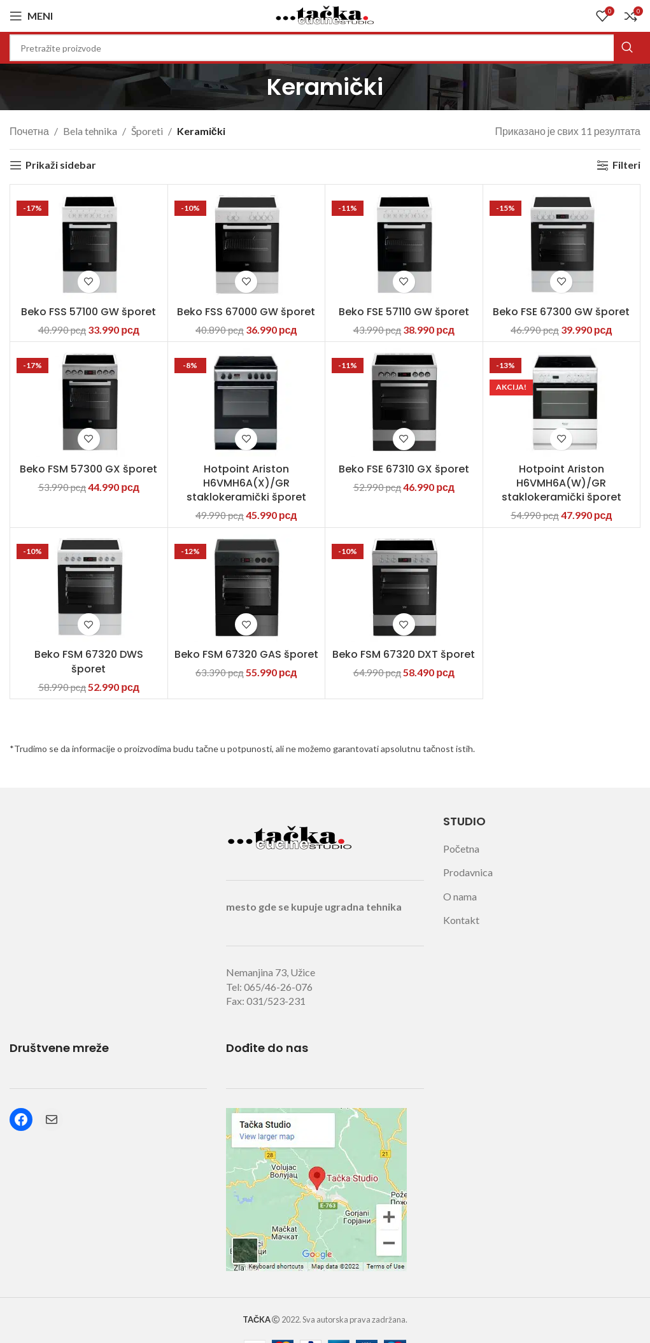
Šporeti (147, 131)
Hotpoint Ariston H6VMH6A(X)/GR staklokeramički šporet (246, 483)
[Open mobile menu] (31, 16)
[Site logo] (325, 14)
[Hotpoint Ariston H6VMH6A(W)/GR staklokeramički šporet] (562, 402)
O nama (460, 896)
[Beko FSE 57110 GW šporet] (404, 245)
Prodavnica (468, 872)
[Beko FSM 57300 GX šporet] (89, 402)
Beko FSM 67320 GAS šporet (246, 654)
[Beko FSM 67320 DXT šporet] (404, 588)
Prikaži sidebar (60, 165)
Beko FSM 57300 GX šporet (88, 469)
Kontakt (461, 920)
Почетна (29, 131)
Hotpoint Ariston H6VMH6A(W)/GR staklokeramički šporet (561, 483)
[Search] (325, 47)
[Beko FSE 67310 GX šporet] (404, 402)
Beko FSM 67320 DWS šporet (88, 661)
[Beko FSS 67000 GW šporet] (246, 245)
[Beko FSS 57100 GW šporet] (89, 245)
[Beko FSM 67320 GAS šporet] (246, 588)
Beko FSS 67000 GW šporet (246, 311)
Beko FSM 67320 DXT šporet (403, 654)
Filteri (626, 165)
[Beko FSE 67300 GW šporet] (562, 245)
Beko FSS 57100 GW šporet (88, 311)
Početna (461, 848)
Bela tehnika (90, 131)
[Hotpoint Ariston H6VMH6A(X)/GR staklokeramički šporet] (246, 402)
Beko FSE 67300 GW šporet (561, 311)
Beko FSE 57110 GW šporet (404, 311)
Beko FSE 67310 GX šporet (404, 469)
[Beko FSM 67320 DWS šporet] (89, 588)
